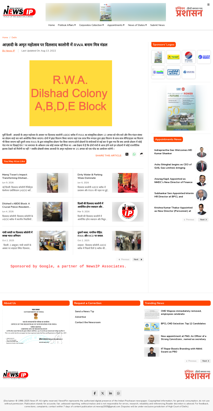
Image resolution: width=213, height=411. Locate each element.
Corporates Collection (90, 25)
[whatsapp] (118, 393)
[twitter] (103, 393)
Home (51, 25)
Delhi (14, 37)
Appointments (115, 25)
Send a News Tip (84, 311)
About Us (10, 303)
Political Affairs (66, 25)
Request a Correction (87, 303)
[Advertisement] (57, 282)
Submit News (157, 25)
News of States (136, 25)
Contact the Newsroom (88, 322)
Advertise (80, 317)
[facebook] (95, 393)
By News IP (8, 50)
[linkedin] (110, 393)
